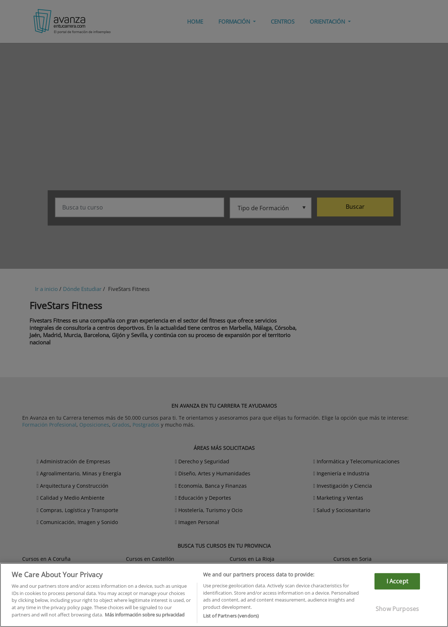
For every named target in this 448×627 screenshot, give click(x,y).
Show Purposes (397, 609)
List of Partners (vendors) (231, 615)
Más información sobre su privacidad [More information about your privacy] (145, 614)
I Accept (397, 581)
